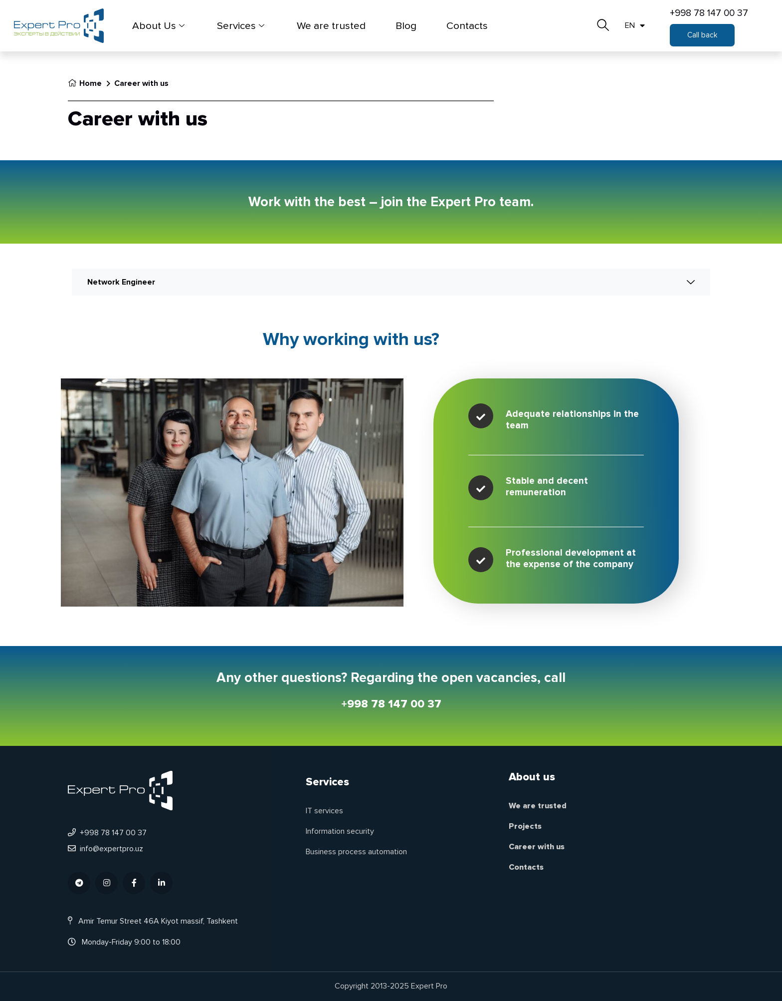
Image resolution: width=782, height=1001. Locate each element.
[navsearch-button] (603, 22)
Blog (405, 25)
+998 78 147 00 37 (709, 13)
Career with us (537, 847)
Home (85, 83)
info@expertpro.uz (105, 849)
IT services (324, 811)
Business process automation (356, 852)
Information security (340, 831)
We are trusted (331, 25)
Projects (525, 826)
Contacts (467, 25)
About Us (159, 25)
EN (635, 25)
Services (242, 25)
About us (532, 777)
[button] (702, 35)
